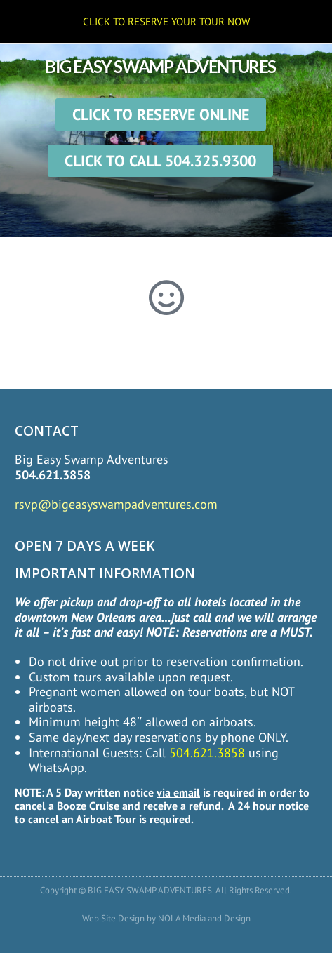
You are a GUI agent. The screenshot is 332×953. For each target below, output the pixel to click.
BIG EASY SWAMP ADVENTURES (160, 66)
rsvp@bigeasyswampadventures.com (116, 504)
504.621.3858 (53, 475)
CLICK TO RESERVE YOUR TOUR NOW (166, 21)
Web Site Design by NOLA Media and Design (166, 918)
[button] (160, 195)
